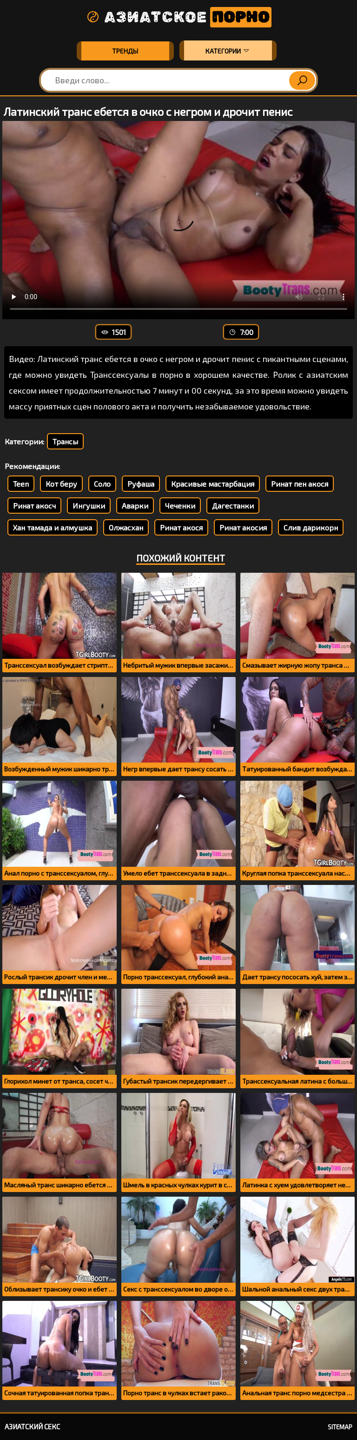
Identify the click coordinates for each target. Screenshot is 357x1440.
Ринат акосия (243, 527)
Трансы (65, 441)
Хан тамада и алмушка (52, 527)
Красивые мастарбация (212, 483)
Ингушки (89, 505)
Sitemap (340, 1427)
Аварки (135, 505)
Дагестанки (233, 505)
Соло (102, 483)
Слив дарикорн (311, 527)
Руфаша (140, 483)
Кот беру (61, 483)
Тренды (125, 51)
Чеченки (180, 505)
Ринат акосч (34, 505)
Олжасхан (126, 527)
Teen (21, 483)
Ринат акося (181, 527)
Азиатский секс (32, 1426)
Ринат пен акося (299, 483)
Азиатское (178, 17)
